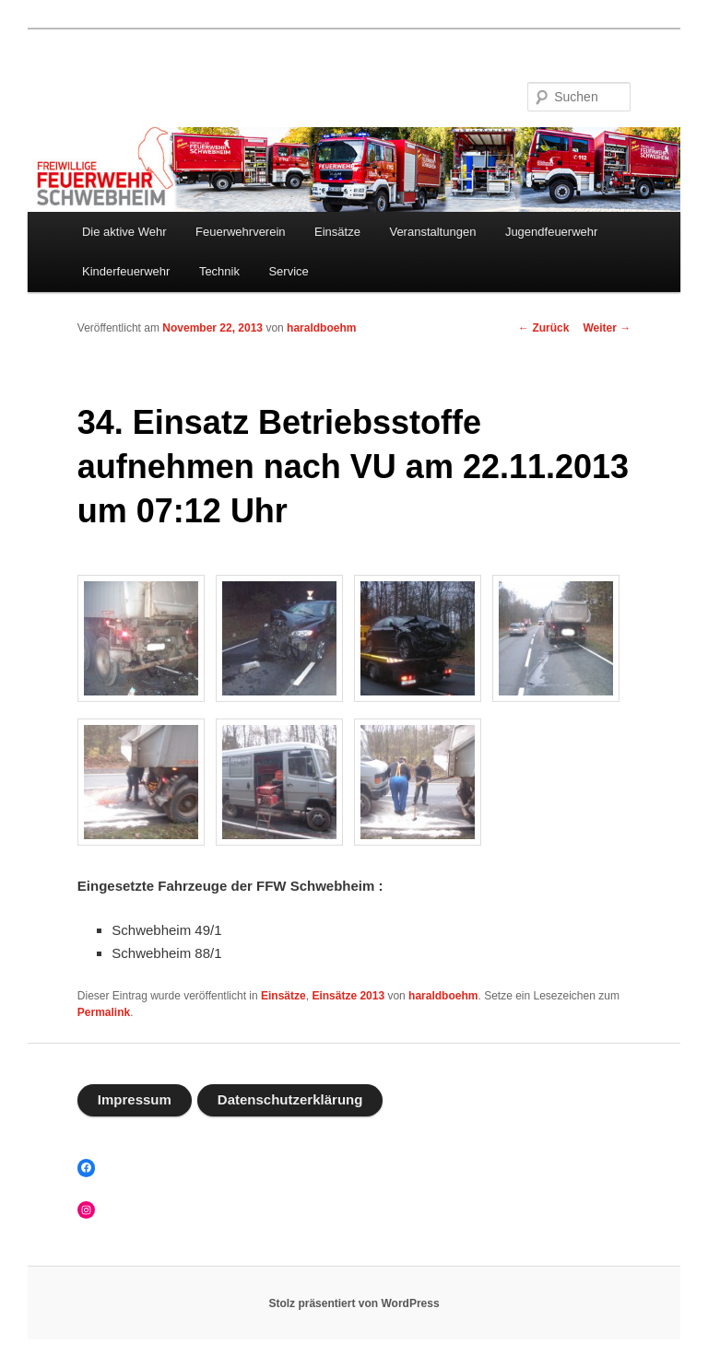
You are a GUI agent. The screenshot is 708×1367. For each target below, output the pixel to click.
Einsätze (337, 232)
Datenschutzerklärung (290, 1099)
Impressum (134, 1099)
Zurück (543, 327)
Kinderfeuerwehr (126, 271)
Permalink (103, 1012)
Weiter (607, 327)
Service (288, 271)
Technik (219, 271)
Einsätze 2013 (348, 995)
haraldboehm (321, 327)
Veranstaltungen (432, 232)
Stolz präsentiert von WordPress (353, 1303)
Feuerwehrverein (240, 232)
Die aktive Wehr (124, 232)
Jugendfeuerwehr (551, 232)
